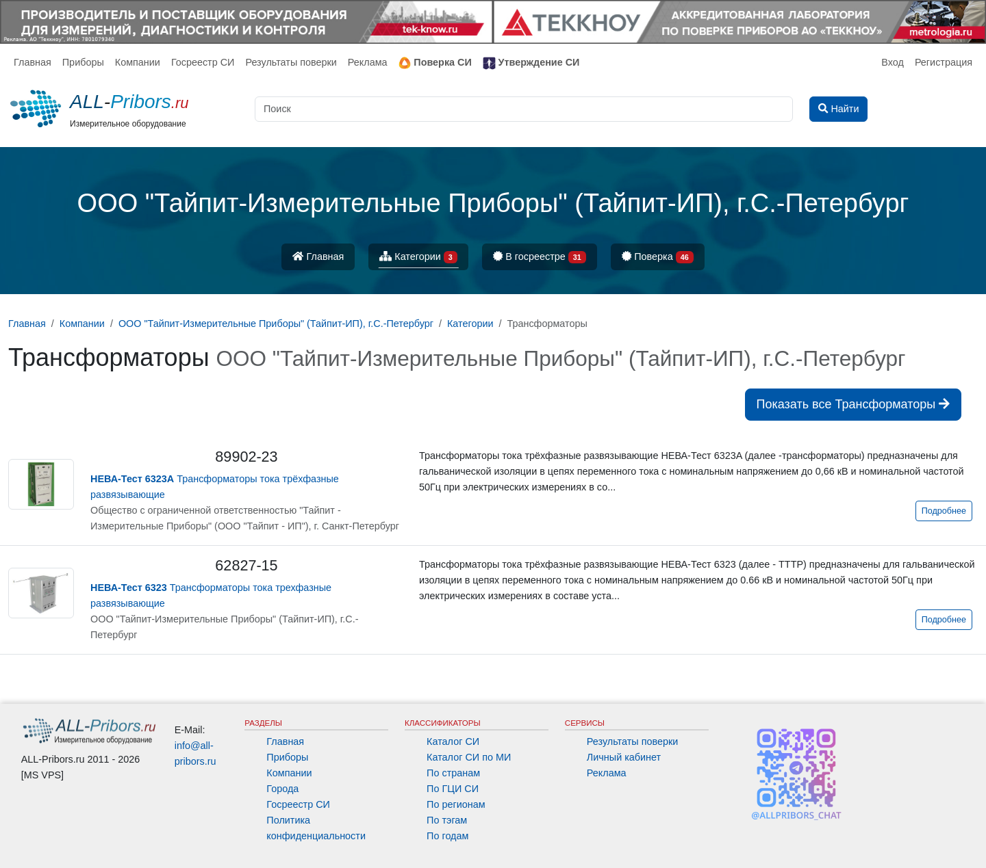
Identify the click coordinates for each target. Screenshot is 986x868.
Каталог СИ (453, 741)
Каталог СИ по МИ (469, 757)
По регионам (456, 804)
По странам (453, 772)
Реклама (368, 62)
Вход (892, 62)
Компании (137, 62)
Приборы (83, 62)
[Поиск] (524, 109)
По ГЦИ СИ (453, 788)
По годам (447, 835)
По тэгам (447, 820)
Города (282, 788)
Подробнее (944, 511)
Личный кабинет (624, 757)
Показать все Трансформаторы (853, 404)
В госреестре (539, 257)
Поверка (658, 257)
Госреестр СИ (203, 62)
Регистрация (943, 62)
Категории (418, 257)
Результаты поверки (290, 62)
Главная (32, 62)
